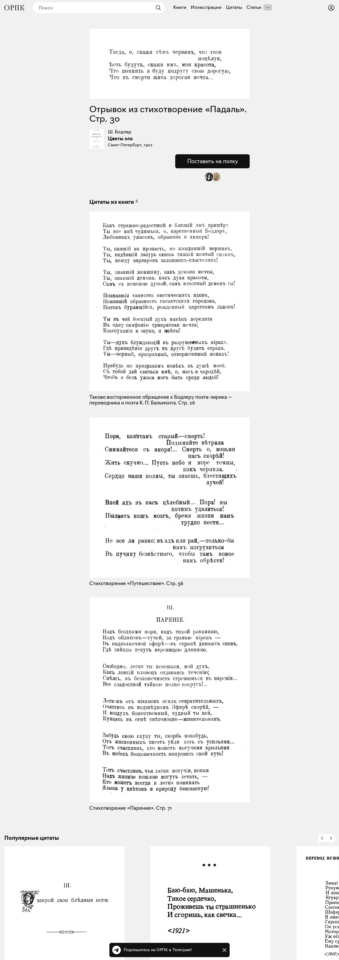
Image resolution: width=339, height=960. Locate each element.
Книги (179, 7)
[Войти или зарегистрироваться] (331, 7)
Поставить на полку (212, 161)
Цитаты (234, 7)
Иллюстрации (206, 7)
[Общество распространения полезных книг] (14, 7)
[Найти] (157, 7)
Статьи (254, 7)
